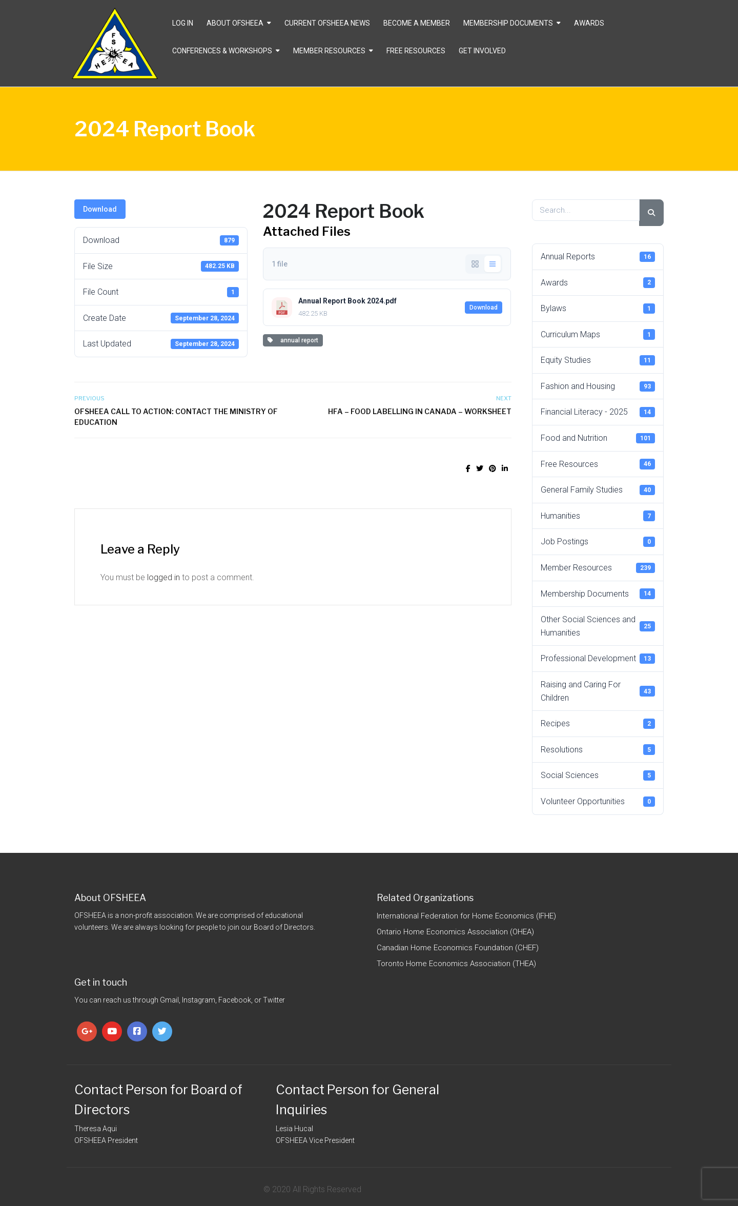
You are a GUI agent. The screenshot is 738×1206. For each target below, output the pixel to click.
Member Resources (329, 51)
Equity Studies (598, 360)
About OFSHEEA (235, 23)
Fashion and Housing (598, 386)
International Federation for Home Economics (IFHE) (466, 916)
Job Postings (598, 542)
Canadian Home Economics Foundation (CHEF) (458, 947)
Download (100, 209)
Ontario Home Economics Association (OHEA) (455, 931)
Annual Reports (598, 257)
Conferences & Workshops (222, 51)
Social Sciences (598, 775)
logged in (163, 577)
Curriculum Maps (598, 334)
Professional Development (598, 658)
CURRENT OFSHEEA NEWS (327, 23)
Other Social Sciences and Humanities (598, 626)
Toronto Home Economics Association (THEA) (456, 963)
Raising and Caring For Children (598, 691)
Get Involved (482, 51)
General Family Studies (598, 490)
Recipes (598, 724)
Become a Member (416, 23)
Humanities (598, 515)
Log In (182, 23)
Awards (589, 23)
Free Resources (415, 51)
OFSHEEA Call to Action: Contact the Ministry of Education (176, 416)
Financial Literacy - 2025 (598, 412)
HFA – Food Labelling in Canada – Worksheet (419, 411)
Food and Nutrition (598, 438)
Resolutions (598, 749)
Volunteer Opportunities (598, 801)
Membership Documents (508, 23)
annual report (293, 340)
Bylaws (598, 308)
